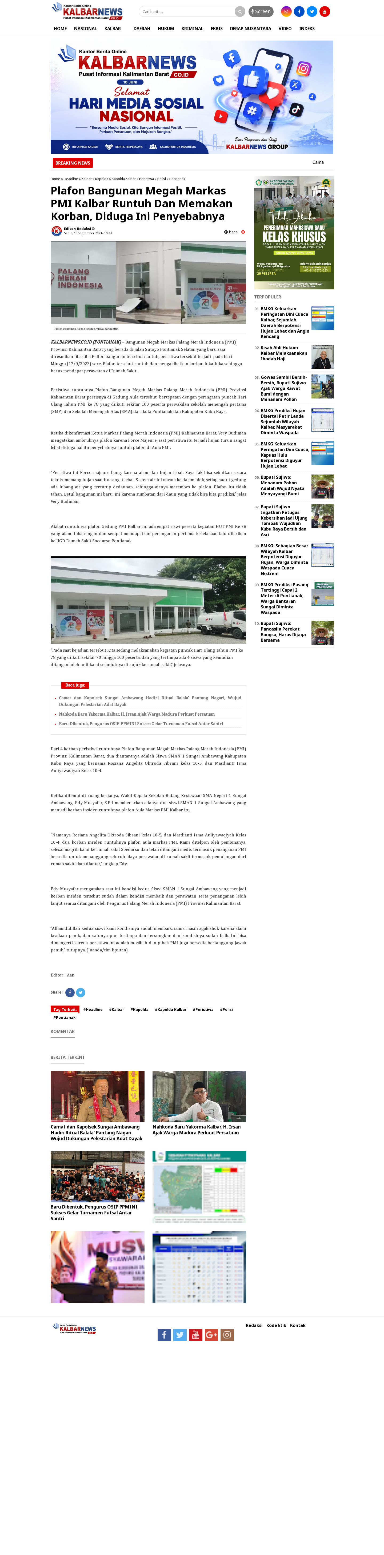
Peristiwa (146, 178)
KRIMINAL (192, 28)
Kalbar (87, 178)
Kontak (298, 1325)
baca (231, 232)
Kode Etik (276, 1325)
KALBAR (113, 28)
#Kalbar (116, 1009)
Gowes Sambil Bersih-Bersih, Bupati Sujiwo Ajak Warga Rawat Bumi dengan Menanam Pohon (284, 388)
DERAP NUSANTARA (250, 28)
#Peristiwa (203, 1009)
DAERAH (142, 28)
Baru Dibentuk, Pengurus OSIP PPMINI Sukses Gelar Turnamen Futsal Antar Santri (141, 724)
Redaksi (254, 1325)
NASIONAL (85, 28)
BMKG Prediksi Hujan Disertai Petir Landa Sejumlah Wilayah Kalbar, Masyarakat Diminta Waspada (283, 422)
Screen (261, 11)
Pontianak (177, 178)
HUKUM (166, 28)
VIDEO (285, 28)
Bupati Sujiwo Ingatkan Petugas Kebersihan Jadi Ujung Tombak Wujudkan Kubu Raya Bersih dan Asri (284, 520)
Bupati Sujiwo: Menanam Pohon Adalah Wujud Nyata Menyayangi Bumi (283, 485)
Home (55, 178)
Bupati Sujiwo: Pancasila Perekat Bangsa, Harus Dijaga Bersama (283, 631)
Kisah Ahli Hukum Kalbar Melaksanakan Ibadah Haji (284, 353)
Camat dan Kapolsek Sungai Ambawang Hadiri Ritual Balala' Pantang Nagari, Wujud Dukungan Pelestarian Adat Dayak (96, 1133)
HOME (60, 28)
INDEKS (307, 28)
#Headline (93, 1009)
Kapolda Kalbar (124, 178)
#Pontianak (64, 1017)
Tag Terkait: (65, 1009)
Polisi (161, 178)
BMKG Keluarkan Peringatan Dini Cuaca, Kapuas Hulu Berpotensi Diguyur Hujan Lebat (285, 455)
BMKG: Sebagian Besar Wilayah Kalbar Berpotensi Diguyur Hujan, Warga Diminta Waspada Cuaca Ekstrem (284, 559)
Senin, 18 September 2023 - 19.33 (87, 233)
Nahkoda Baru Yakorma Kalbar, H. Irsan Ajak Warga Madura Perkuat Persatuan (137, 714)
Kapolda (101, 178)
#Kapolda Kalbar (170, 1009)
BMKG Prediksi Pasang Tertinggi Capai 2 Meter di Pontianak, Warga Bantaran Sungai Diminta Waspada (284, 598)
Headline (71, 178)
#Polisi (226, 1009)
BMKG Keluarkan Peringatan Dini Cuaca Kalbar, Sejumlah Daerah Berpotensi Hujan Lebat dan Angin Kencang (285, 322)
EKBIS (217, 28)
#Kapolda (139, 1009)
